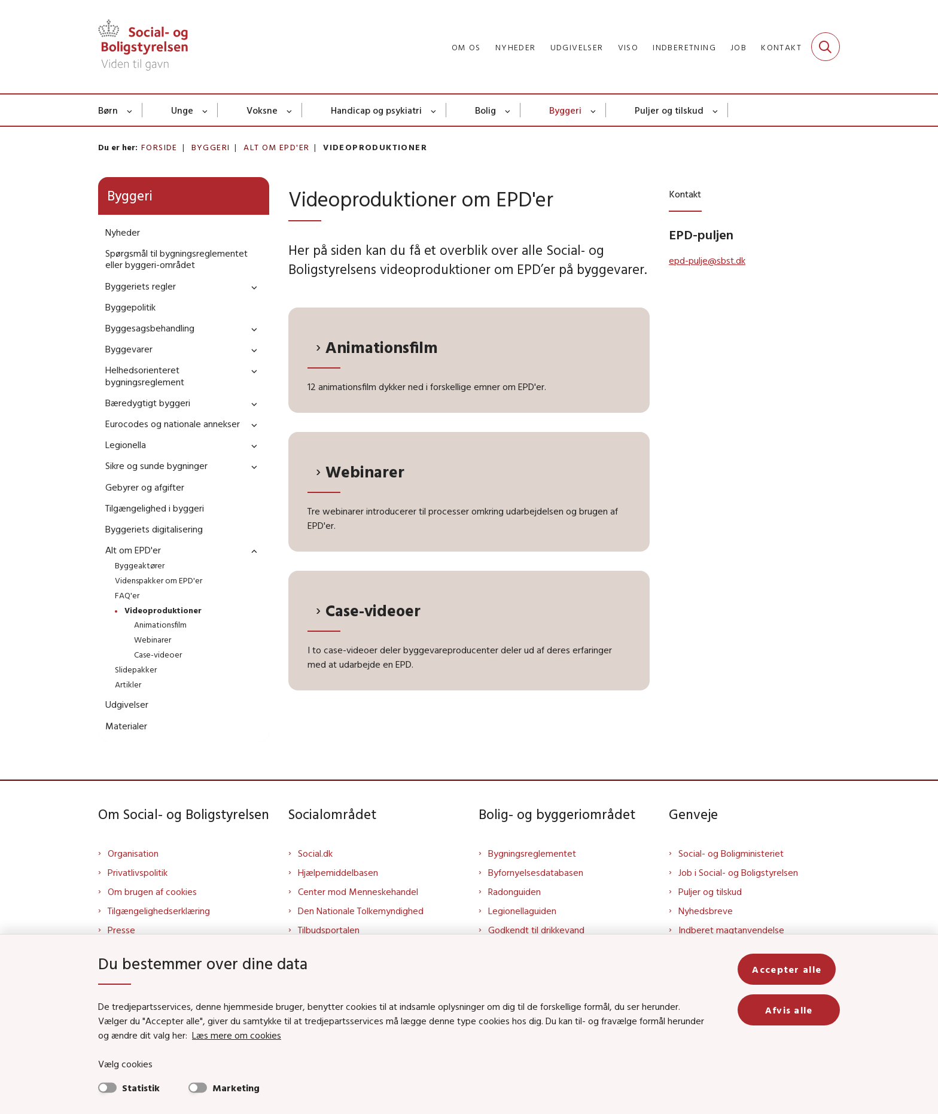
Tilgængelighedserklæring (159, 911)
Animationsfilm (381, 347)
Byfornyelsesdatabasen (535, 872)
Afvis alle (791, 1010)
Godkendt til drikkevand (536, 930)
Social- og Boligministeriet (731, 853)
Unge (182, 110)
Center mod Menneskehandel (358, 891)
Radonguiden (514, 891)
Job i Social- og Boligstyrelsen (738, 872)
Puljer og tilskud (669, 110)
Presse (121, 930)
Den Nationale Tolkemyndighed (361, 911)
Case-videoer (373, 610)
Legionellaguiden (522, 911)
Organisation (133, 853)
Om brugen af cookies (152, 891)
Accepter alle (791, 969)
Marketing (236, 1088)
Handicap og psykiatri (376, 110)
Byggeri (565, 110)
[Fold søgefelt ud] (825, 46)
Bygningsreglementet (532, 853)
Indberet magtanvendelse (731, 930)
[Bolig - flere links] (508, 110)
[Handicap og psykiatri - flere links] (434, 110)
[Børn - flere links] (130, 110)
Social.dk (315, 853)
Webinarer (364, 472)
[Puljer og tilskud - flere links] (716, 110)
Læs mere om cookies (223, 1035)
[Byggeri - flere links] (593, 110)
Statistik (141, 1088)
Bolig (485, 110)
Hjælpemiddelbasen (338, 872)
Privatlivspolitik (138, 872)
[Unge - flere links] (205, 110)
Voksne (262, 110)
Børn (108, 110)
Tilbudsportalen (329, 930)
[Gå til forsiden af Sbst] (143, 46)
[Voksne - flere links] (290, 110)
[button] (251, 287)
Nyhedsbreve (705, 911)
